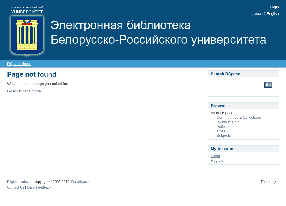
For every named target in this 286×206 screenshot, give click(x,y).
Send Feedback (39, 187)
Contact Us (15, 187)
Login (274, 7)
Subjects (224, 135)
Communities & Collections (239, 117)
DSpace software (20, 182)
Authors (223, 126)
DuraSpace (79, 182)
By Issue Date (228, 122)
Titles (221, 131)
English (273, 13)
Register (218, 160)
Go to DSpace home (24, 91)
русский (259, 13)
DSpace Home (19, 64)
